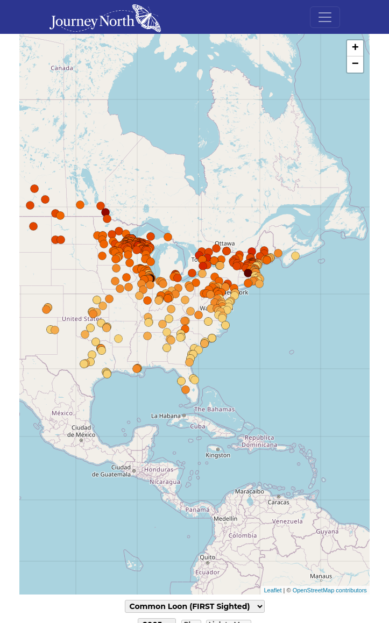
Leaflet (272, 590)
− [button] (355, 64)
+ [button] (355, 48)
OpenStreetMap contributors (330, 590)
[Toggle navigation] (325, 17)
